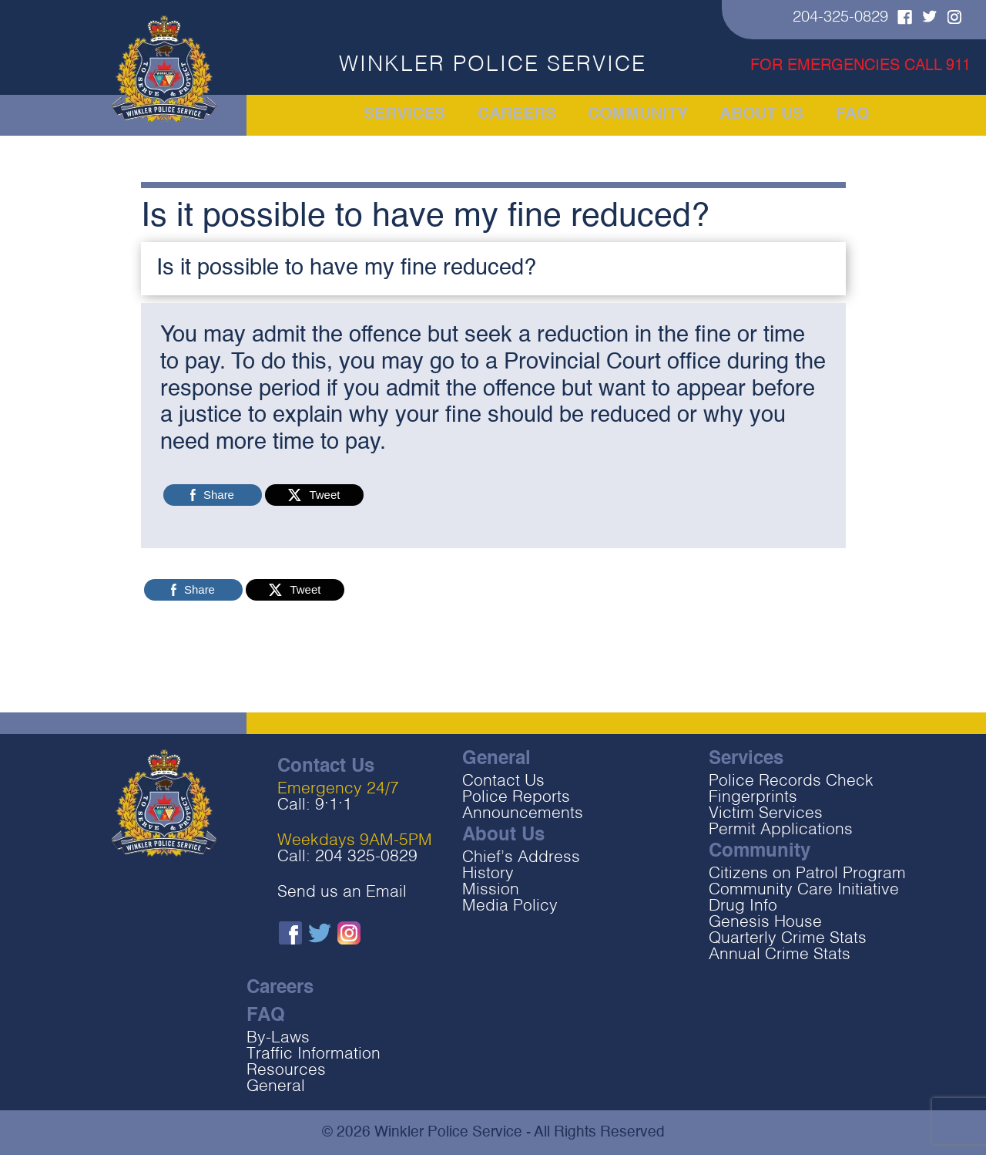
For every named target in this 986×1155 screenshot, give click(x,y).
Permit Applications (781, 830)
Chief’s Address (521, 858)
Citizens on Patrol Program (807, 874)
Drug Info (743, 906)
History (488, 874)
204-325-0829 (840, 17)
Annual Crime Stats (779, 955)
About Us (757, 115)
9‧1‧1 (333, 805)
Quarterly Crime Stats (788, 939)
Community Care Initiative (804, 890)
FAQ (846, 115)
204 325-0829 (366, 857)
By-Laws (278, 1038)
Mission (490, 890)
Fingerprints (753, 798)
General (275, 1087)
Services (409, 115)
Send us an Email (342, 892)
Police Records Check (791, 781)
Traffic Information (313, 1054)
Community (636, 115)
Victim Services (766, 814)
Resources (286, 1070)
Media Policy (510, 906)
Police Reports (516, 798)
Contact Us (503, 781)
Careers (518, 115)
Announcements (522, 814)
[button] (493, 269)
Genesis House (765, 922)
